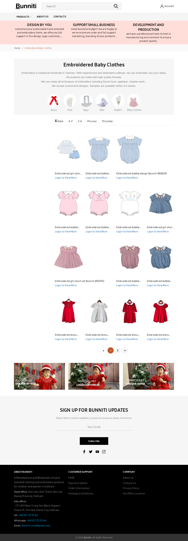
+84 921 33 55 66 (28, 515)
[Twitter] (90, 452)
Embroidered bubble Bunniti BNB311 (158, 281)
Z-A (78, 121)
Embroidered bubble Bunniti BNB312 (128, 281)
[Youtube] (97, 452)
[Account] (167, 6)
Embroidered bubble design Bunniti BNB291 (99, 174)
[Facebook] (84, 452)
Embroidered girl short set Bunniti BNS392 (79, 281)
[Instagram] (104, 452)
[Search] (82, 6)
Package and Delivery (81, 493)
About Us (42, 16)
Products (24, 16)
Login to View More (66, 177)
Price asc (90, 121)
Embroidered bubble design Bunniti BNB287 (129, 227)
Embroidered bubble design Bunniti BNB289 (68, 227)
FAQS (71, 478)
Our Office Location (134, 493)
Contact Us (129, 483)
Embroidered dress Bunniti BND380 (158, 335)
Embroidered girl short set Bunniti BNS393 (160, 227)
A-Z (69, 121)
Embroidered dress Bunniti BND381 (127, 335)
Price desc (106, 121)
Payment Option (78, 483)
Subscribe (94, 441)
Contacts (60, 16)
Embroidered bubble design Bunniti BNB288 (99, 227)
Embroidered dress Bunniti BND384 (66, 335)
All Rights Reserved (102, 537)
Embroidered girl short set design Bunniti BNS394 (68, 174)
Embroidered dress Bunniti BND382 (96, 335)
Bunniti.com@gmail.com (36, 525)
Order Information (78, 488)
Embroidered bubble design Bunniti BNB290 (141, 173)
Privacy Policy (131, 488)
